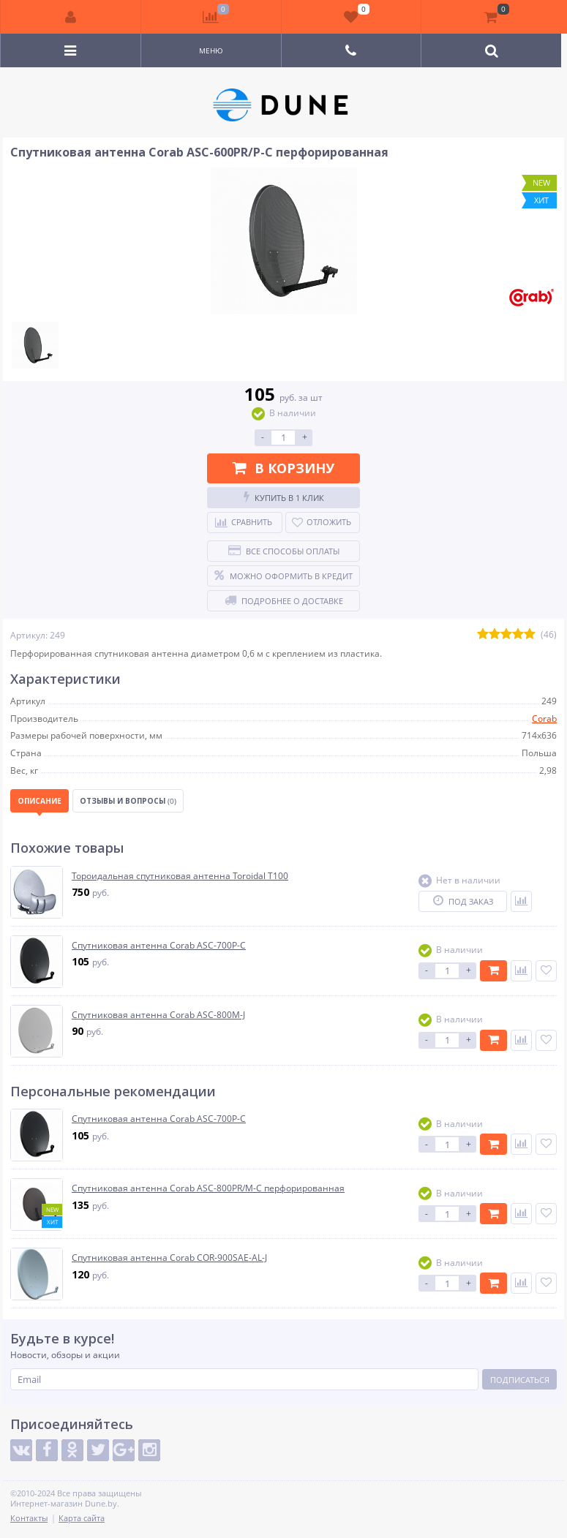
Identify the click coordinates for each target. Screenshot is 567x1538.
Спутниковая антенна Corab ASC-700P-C (159, 945)
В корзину (283, 468)
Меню (211, 50)
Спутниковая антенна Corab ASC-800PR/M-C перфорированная (208, 1188)
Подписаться (519, 1379)
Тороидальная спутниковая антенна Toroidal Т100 (180, 876)
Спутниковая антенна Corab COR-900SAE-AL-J (169, 1258)
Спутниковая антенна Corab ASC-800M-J (158, 1015)
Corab (544, 718)
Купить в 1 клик (284, 497)
